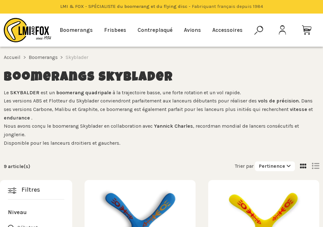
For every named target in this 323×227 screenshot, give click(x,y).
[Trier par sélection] (275, 166)
